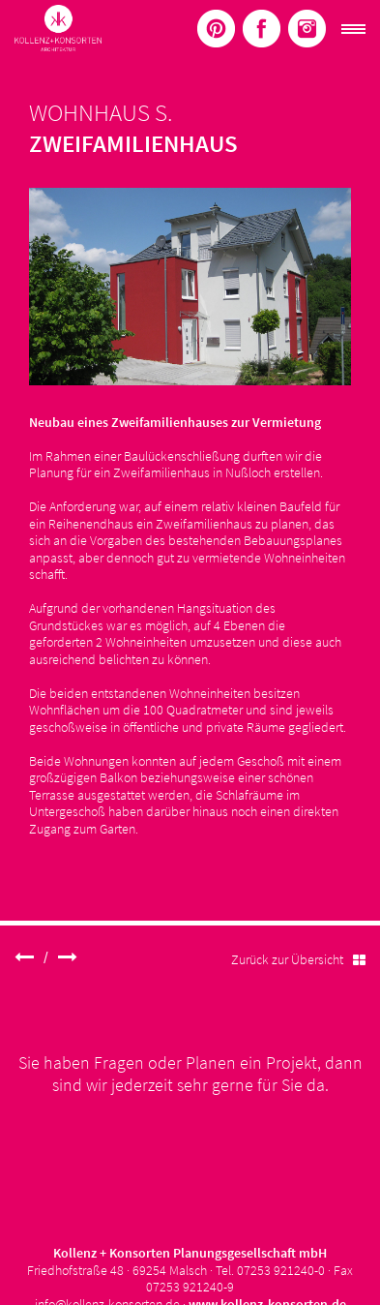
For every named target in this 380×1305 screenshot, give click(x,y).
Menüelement (216, 28)
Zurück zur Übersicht (298, 959)
